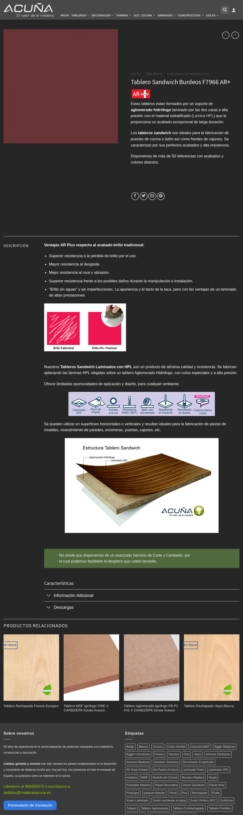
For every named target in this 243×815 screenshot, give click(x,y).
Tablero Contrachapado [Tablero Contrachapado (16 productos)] (188, 808)
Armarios (167, 15)
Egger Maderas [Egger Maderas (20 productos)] (224, 746)
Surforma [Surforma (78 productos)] (226, 800)
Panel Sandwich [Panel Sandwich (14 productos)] (194, 785)
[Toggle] (48, 596)
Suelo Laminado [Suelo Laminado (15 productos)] (137, 800)
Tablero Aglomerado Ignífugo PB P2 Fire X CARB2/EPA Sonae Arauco (151, 708)
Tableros (80, 15)
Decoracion (102, 15)
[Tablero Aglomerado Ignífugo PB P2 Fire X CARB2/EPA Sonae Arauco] (151, 667)
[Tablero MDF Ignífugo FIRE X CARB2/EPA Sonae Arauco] (91, 667)
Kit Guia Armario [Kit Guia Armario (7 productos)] (137, 769)
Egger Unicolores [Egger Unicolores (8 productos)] (138, 754)
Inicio (65, 15)
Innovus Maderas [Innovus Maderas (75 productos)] (138, 762)
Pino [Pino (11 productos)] (184, 793)
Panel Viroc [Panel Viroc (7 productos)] (217, 785)
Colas (212, 15)
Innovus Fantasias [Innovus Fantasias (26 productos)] (218, 754)
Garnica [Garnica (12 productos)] (173, 754)
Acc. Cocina (144, 15)
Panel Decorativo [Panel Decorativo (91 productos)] (166, 785)
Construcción (190, 15)
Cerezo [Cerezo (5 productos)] (158, 746)
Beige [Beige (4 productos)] (130, 746)
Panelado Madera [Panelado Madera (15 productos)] (138, 785)
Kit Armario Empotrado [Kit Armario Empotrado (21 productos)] (198, 762)
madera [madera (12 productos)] (131, 777)
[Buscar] (225, 10)
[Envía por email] (152, 196)
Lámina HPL (203, 116)
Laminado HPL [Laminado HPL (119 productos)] (219, 769)
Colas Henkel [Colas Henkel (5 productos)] (176, 746)
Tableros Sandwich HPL (188, 74)
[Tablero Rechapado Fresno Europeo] (31, 667)
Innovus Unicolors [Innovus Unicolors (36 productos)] (166, 762)
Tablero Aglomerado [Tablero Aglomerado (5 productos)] (154, 808)
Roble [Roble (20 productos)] (216, 793)
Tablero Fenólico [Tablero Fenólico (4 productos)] (220, 808)
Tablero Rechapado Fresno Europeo (31, 706)
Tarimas (123, 15)
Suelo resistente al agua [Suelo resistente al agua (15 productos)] (169, 800)
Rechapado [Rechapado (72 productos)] (199, 793)
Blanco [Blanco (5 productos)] (143, 746)
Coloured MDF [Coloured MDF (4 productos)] (200, 746)
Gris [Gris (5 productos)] (186, 754)
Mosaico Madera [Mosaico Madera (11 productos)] (193, 777)
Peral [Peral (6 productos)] (173, 793)
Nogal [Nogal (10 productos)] (213, 777)
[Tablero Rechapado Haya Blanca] (211, 667)
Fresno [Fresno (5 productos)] (159, 754)
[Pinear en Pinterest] (161, 196)
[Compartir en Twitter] (144, 196)
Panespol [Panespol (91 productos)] (132, 793)
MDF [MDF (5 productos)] (144, 777)
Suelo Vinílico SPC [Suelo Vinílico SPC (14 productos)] (203, 800)
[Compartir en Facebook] (135, 196)
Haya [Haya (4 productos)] (197, 754)
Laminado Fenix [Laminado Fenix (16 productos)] (193, 769)
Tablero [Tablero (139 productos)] (131, 808)
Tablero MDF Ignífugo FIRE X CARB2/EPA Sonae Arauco (86, 708)
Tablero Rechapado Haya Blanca (209, 706)
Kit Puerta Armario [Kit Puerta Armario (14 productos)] (165, 769)
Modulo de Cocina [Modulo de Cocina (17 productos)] (165, 777)
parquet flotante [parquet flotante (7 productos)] (154, 793)
